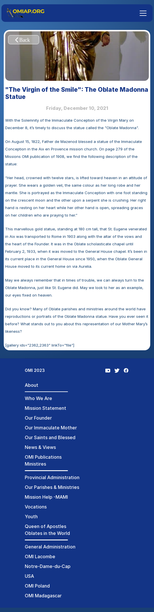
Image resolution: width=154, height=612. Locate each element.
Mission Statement (45, 408)
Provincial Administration (52, 477)
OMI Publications (43, 457)
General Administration (50, 547)
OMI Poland (37, 586)
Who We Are (38, 398)
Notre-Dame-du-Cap (48, 566)
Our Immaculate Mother (51, 428)
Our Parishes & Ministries (52, 487)
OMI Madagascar (43, 595)
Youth (31, 516)
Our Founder (38, 418)
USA (29, 576)
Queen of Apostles (45, 526)
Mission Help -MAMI (46, 497)
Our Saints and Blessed (50, 437)
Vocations (36, 507)
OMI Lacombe (40, 556)
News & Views (40, 447)
